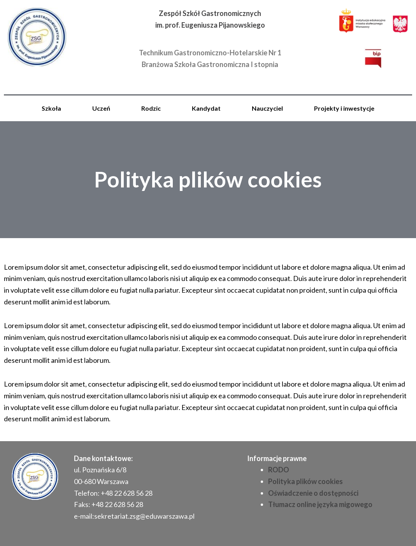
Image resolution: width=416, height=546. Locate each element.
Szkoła (51, 108)
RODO (278, 469)
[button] (53, 108)
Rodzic (151, 108)
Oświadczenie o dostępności (313, 493)
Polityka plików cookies (305, 481)
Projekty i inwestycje (344, 108)
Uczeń (101, 108)
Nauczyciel (267, 108)
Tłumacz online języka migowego (320, 504)
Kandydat (206, 108)
